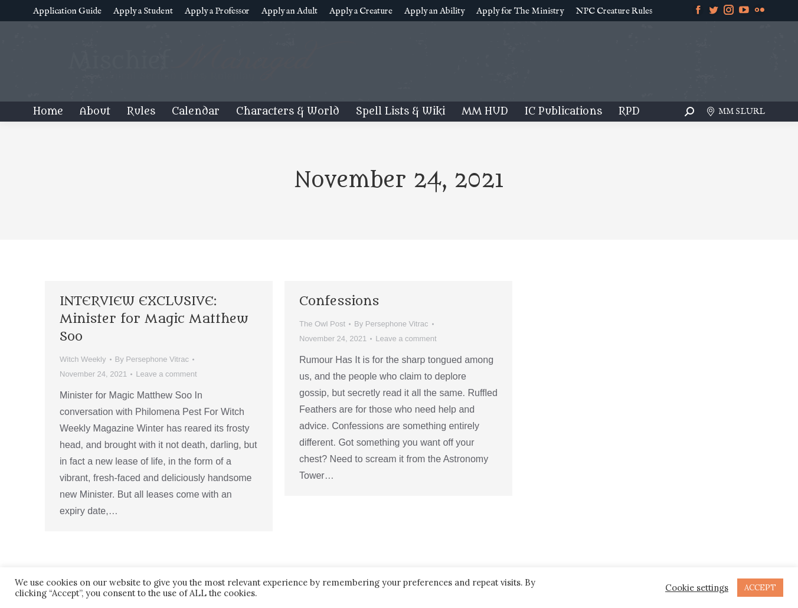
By (152, 359)
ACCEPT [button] (760, 588)
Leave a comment (166, 374)
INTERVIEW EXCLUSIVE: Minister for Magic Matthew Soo (154, 319)
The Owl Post (322, 323)
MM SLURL (735, 111)
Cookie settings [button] (696, 588)
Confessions (339, 301)
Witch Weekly (83, 359)
